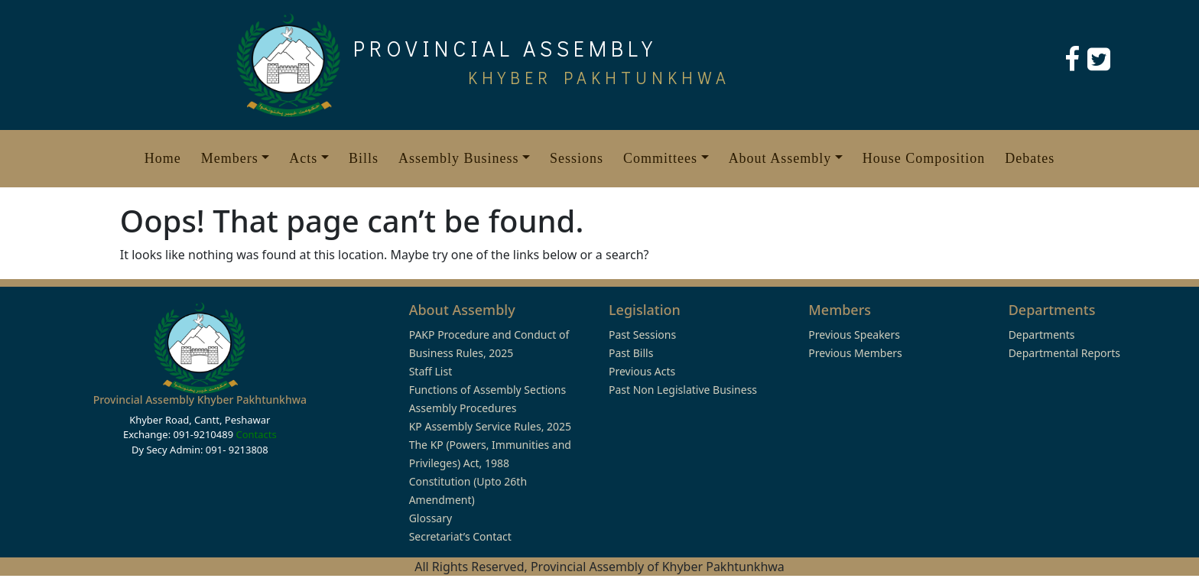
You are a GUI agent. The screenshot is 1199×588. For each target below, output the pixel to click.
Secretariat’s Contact (460, 536)
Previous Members (855, 353)
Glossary (430, 518)
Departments (1042, 334)
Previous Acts (642, 371)
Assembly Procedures (463, 408)
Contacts (256, 434)
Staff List (431, 371)
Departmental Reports (1064, 353)
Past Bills (631, 353)
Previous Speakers (854, 334)
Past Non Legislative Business (683, 389)
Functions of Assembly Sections (488, 389)
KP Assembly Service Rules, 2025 (490, 426)
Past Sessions (642, 334)
